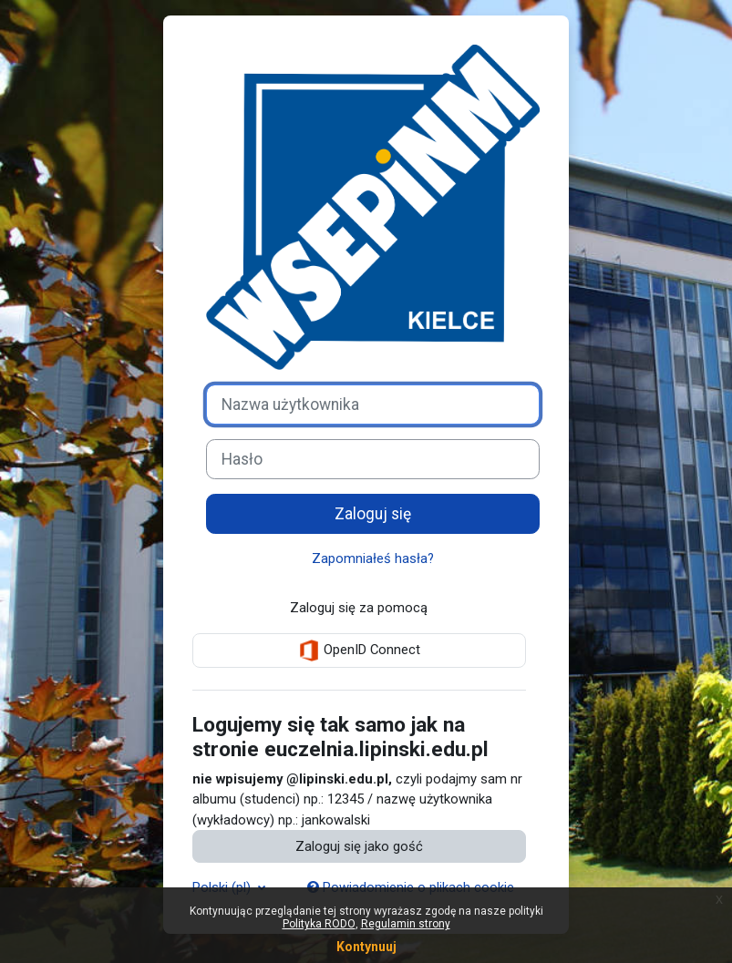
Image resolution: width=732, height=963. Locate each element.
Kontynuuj (366, 946)
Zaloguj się (373, 514)
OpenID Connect (359, 650)
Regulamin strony (405, 923)
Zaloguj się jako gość (359, 846)
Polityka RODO (319, 923)
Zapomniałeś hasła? (373, 558)
